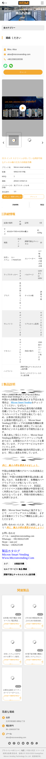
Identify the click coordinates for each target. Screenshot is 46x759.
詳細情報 (15, 205)
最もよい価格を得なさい (13, 196)
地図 (23, 750)
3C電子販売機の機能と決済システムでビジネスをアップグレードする (34, 655)
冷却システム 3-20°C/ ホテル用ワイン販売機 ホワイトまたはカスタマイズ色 (12, 655)
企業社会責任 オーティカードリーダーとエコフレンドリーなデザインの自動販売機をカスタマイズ (12, 691)
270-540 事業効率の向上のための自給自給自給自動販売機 (34, 619)
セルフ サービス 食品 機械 (15, 569)
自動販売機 (19, 564)
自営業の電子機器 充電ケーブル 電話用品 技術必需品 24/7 (12, 619)
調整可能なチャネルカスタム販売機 (19, 574)
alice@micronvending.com (18, 54)
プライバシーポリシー (10, 750)
